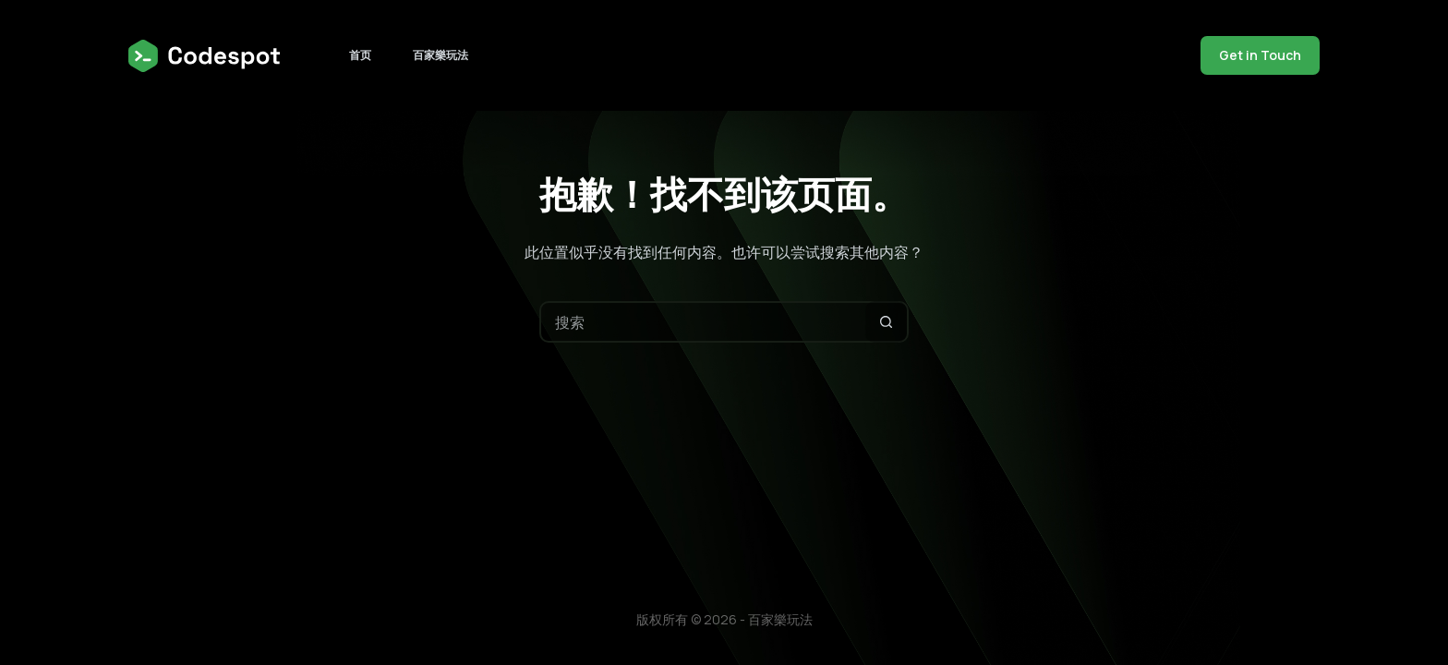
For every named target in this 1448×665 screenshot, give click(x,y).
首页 (360, 55)
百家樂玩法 (440, 55)
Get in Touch (1260, 55)
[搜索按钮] (886, 322)
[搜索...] (703, 322)
